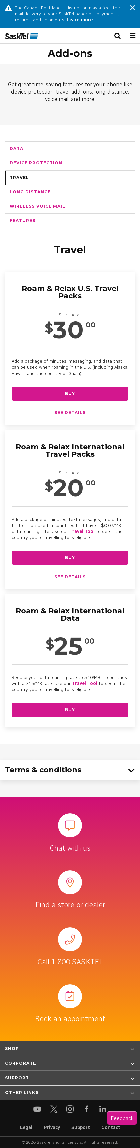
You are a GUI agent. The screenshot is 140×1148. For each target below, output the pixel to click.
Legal (26, 1127)
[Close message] (132, 8)
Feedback (122, 1118)
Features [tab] (23, 220)
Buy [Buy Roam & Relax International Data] (70, 709)
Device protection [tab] (36, 162)
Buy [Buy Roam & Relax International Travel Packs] (70, 557)
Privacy (52, 1127)
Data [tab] (16, 148)
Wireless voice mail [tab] (37, 206)
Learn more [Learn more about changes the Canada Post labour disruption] (80, 20)
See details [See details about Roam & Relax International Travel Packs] (70, 577)
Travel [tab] (19, 177)
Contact (110, 1127)
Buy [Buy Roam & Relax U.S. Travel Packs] (70, 393)
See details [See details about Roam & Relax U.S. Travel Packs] (70, 413)
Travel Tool (82, 531)
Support (80, 1127)
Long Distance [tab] (30, 191)
